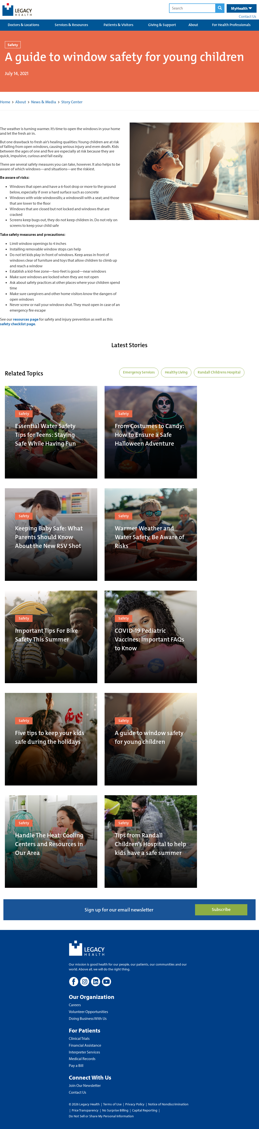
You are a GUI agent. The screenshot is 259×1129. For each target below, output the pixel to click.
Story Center (71, 102)
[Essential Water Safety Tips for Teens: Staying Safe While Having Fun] (51, 432)
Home (5, 102)
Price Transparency (85, 1110)
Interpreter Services (84, 1052)
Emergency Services (139, 372)
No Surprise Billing (115, 1110)
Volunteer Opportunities (88, 1011)
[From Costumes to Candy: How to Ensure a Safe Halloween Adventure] (151, 432)
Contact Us (247, 16)
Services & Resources (71, 24)
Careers (75, 1004)
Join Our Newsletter (85, 1085)
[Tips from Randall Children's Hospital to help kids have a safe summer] (151, 841)
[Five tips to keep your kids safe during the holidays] (51, 739)
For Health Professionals (231, 24)
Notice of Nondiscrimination (168, 1104)
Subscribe (221, 909)
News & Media (43, 102)
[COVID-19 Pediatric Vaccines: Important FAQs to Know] (151, 637)
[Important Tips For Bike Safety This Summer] (51, 637)
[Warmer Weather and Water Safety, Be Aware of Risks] (151, 534)
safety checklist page (17, 323)
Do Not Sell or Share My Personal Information (101, 1116)
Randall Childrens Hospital (219, 372)
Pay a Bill (76, 1065)
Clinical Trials (79, 1038)
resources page (25, 319)
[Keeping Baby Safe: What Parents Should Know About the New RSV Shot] (51, 534)
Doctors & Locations (23, 24)
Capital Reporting (144, 1110)
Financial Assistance (85, 1045)
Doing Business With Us (88, 1018)
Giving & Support (162, 24)
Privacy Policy (134, 1104)
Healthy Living (176, 372)
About (193, 24)
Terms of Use (112, 1104)
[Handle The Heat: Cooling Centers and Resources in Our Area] (51, 841)
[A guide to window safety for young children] (151, 739)
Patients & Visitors (118, 24)
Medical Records (82, 1058)
